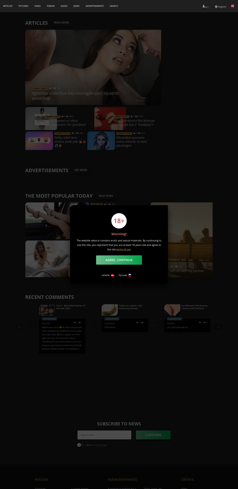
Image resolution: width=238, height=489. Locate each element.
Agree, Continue (119, 260)
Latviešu (107, 275)
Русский (125, 275)
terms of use (123, 249)
